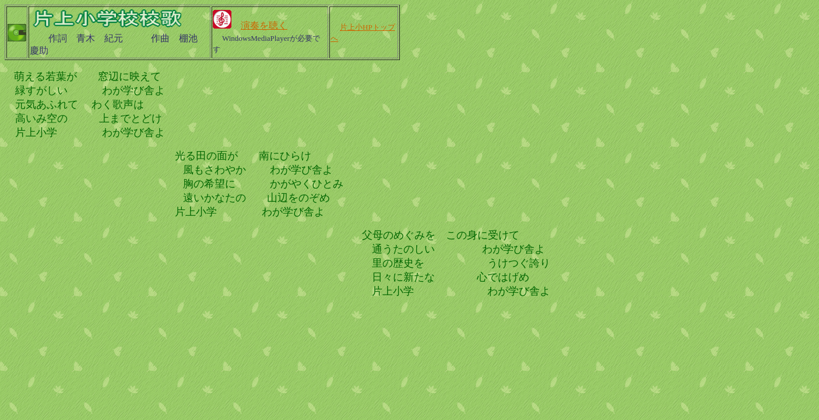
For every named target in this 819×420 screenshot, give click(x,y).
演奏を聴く (264, 25)
